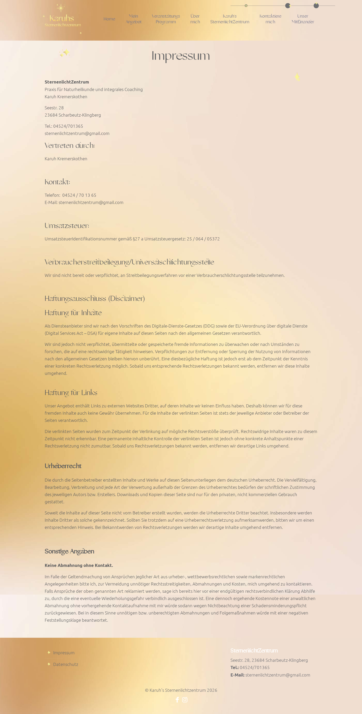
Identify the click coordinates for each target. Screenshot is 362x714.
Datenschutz (65, 664)
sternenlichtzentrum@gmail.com (277, 675)
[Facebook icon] (177, 699)
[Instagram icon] (185, 699)
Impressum (64, 652)
